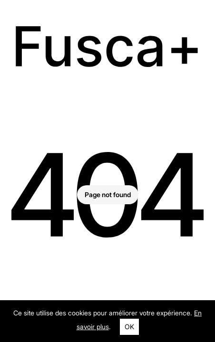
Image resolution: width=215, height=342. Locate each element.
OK (129, 327)
